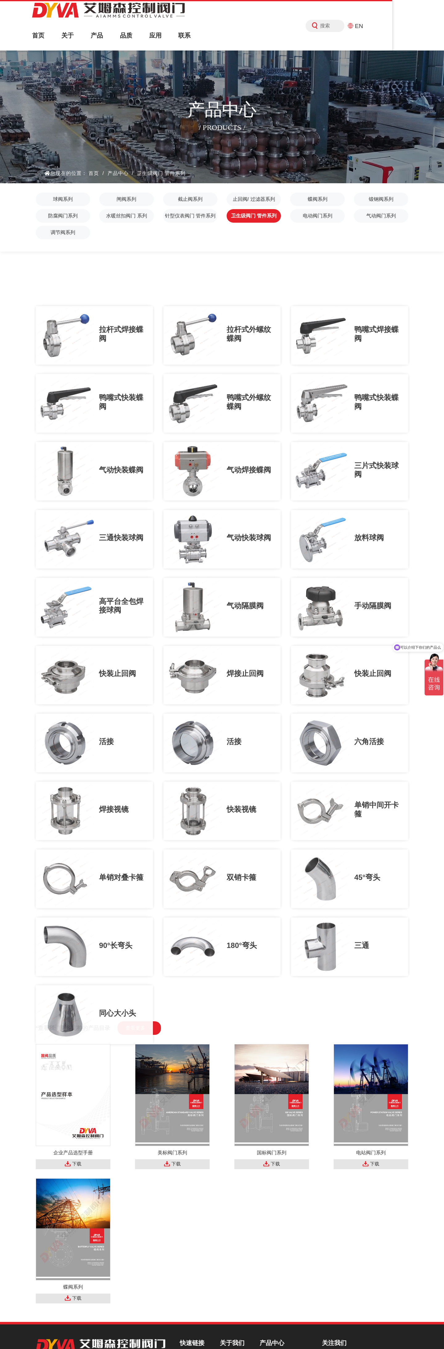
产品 (109, 35)
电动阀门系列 (317, 215)
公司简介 (235, 1221)
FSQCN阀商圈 (290, 1333)
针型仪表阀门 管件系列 (190, 215)
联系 (210, 35)
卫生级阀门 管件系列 (161, 173)
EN (403, 25)
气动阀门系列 (381, 215)
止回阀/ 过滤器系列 (254, 199)
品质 (142, 35)
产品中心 (118, 173)
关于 (75, 35)
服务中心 (195, 1263)
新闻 (190, 1274)
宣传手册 (235, 1253)
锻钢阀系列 (381, 199)
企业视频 (235, 1242)
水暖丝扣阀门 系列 (126, 215)
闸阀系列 (126, 199)
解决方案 (195, 1253)
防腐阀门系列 (63, 215)
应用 (176, 35)
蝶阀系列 (317, 199)
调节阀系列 (63, 232)
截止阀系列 (190, 199)
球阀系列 (63, 199)
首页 (42, 35)
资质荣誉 (235, 1232)
